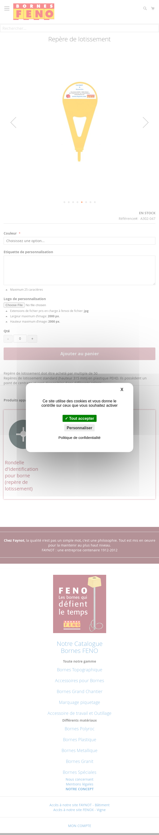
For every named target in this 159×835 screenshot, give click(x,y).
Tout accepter (79, 418)
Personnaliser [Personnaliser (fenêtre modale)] (79, 428)
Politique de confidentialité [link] (79, 438)
